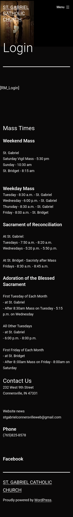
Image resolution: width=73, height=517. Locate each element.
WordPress (42, 500)
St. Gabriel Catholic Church (16, 13)
